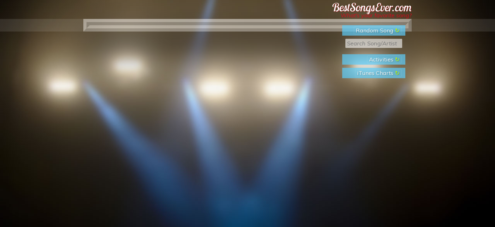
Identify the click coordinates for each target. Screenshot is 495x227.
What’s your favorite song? (376, 15)
